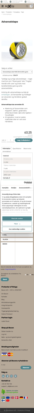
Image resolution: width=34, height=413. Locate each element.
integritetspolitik (10, 269)
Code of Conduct (6, 314)
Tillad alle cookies (17, 218)
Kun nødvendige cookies (17, 229)
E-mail (5, 235)
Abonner (26, 367)
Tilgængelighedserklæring (9, 311)
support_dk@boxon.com (9, 386)
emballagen (5, 95)
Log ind (3, 334)
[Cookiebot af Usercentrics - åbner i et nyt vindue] (24, 183)
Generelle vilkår (6, 340)
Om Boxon (4, 294)
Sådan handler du (7, 331)
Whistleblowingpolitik (8, 302)
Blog (2, 299)
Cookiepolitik (5, 308)
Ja (26, 275)
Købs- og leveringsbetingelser (11, 337)
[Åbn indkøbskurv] (31, 6)
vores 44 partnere (12, 197)
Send (5, 279)
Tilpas (17, 223)
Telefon (5, 239)
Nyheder (4, 296)
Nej (31, 275)
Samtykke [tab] (5, 188)
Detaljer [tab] (13, 188)
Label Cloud (5, 321)
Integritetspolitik (6, 305)
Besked (5, 244)
